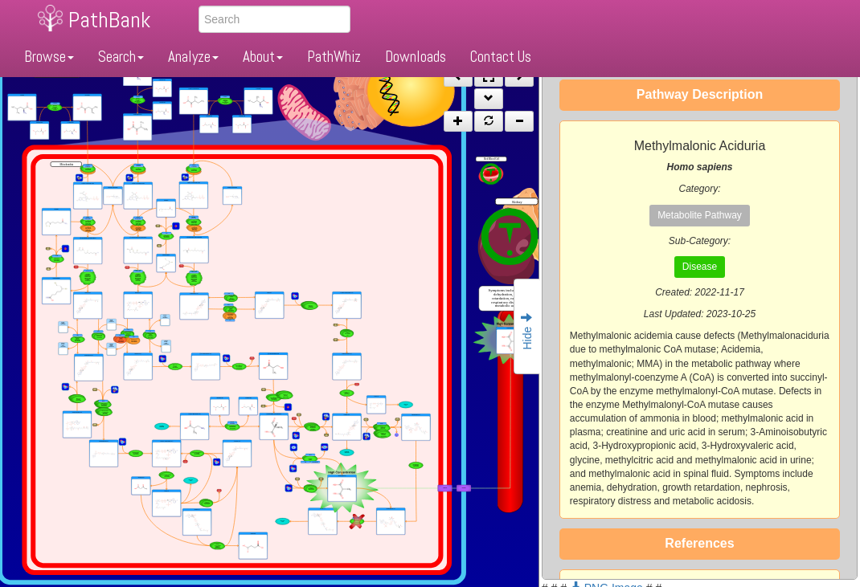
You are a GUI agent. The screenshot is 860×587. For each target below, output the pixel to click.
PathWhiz (334, 57)
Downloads (415, 57)
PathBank (109, 20)
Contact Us (500, 57)
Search (121, 57)
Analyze (193, 57)
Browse (49, 57)
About (263, 57)
